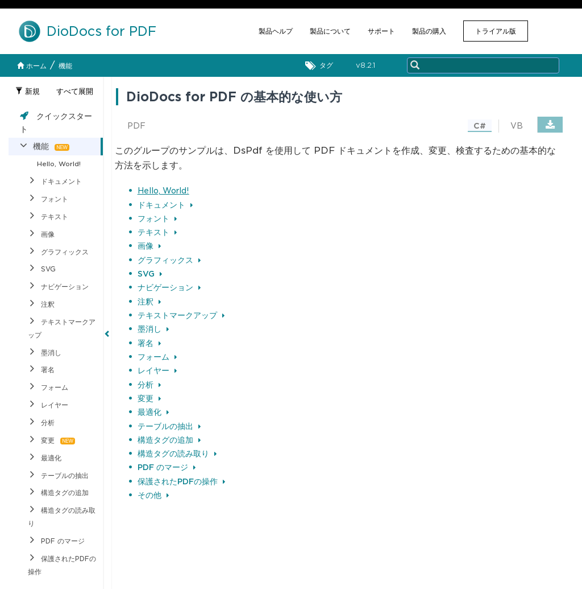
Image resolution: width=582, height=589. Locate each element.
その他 (153, 495)
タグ (322, 66)
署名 (149, 343)
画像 (149, 245)
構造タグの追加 (169, 439)
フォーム (157, 356)
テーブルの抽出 (169, 426)
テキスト (157, 232)
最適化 (153, 412)
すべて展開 (74, 91)
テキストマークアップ (181, 315)
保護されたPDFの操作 (181, 481)
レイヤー (157, 370)
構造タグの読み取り (177, 453)
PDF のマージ (167, 467)
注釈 (149, 301)
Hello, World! (163, 190)
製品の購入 (429, 31)
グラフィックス (169, 260)
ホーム (32, 65)
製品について (330, 31)
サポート (381, 31)
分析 (149, 384)
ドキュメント (165, 204)
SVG (150, 273)
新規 (27, 91)
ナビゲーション (169, 287)
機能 (65, 65)
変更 (149, 398)
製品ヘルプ (276, 31)
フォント (157, 218)
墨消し (153, 328)
